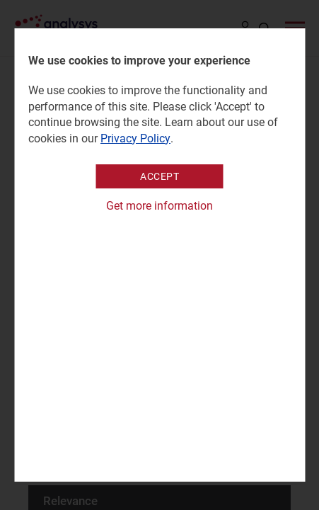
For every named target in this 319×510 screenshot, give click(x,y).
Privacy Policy (135, 138)
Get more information (159, 205)
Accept (159, 176)
